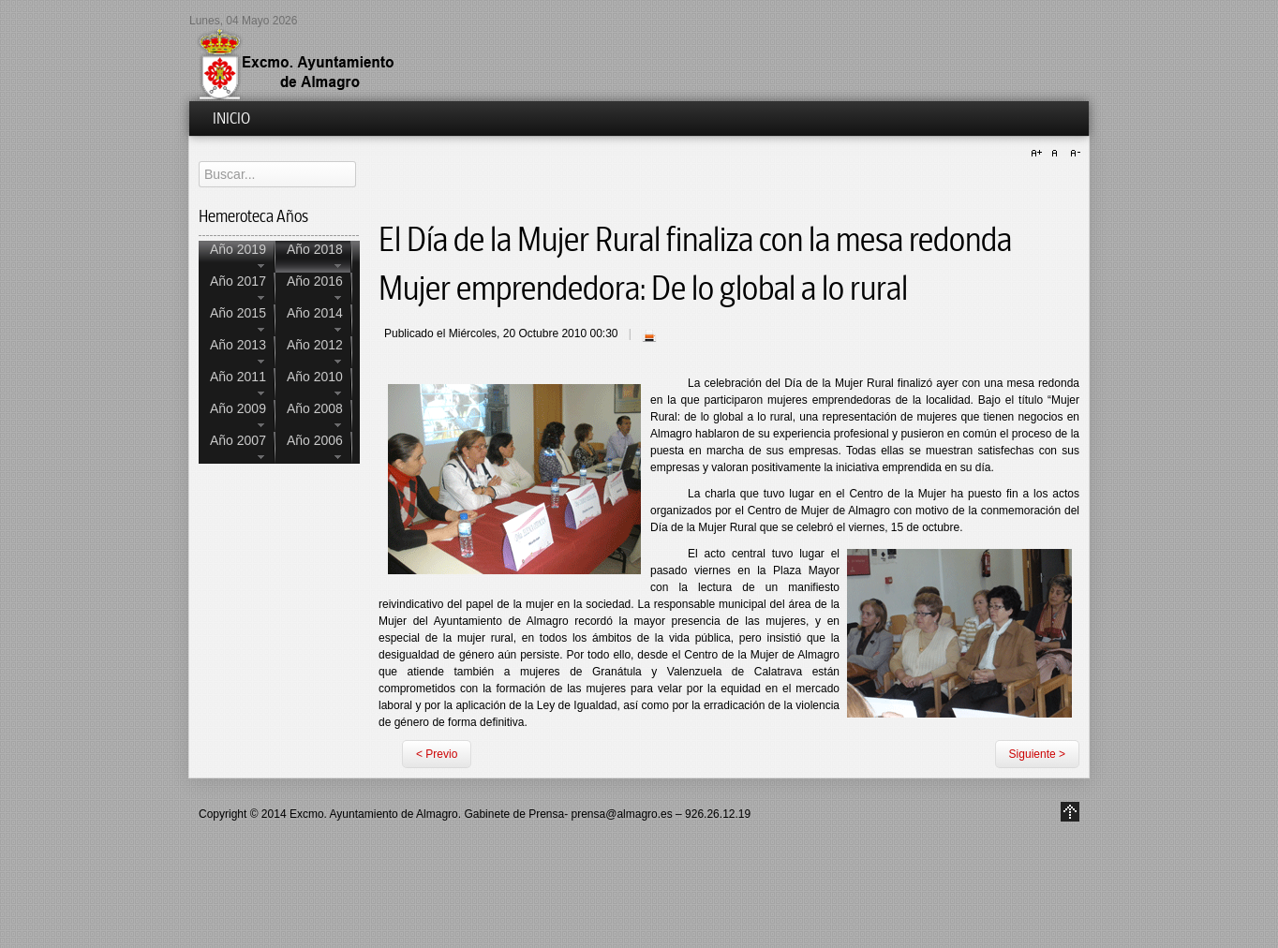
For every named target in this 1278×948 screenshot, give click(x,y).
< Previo (436, 754)
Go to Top (1070, 812)
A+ (1039, 153)
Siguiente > (1037, 754)
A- (1072, 153)
